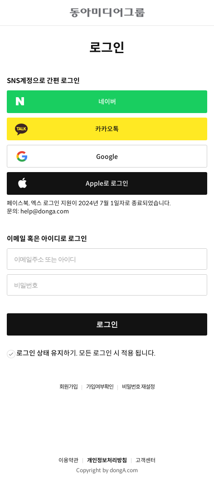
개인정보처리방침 (107, 460)
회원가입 (68, 386)
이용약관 (68, 460)
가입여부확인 (99, 386)
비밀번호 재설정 (138, 386)
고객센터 (146, 460)
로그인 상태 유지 (39, 353)
